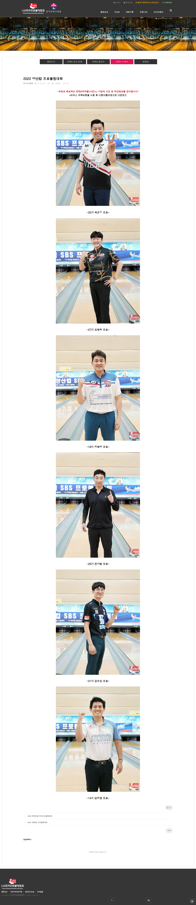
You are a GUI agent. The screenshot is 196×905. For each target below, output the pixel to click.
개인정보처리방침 (16, 869)
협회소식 (51, 61)
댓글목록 (27, 816)
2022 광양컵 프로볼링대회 (35, 798)
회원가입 (128, 2)
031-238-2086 (114, 883)
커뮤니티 (143, 12)
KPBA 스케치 (122, 61)
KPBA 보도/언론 (74, 61)
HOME (158, 19)
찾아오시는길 (29, 869)
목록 (169, 808)
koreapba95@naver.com (178, 883)
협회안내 (104, 12)
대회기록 (130, 12)
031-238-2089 (146, 883)
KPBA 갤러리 (98, 61)
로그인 (117, 2)
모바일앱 (40, 869)
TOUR (117, 12)
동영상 (146, 61)
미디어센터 (158, 12)
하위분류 (109, 12)
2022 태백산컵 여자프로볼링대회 (37, 792)
